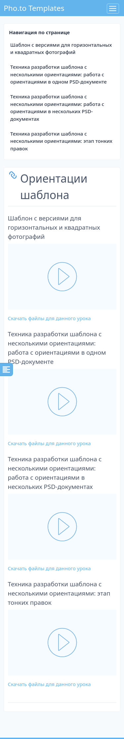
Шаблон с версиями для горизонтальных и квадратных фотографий (61, 48)
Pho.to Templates (34, 8)
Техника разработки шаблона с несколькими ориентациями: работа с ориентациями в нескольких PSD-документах (57, 107)
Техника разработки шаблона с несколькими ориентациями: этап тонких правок (61, 141)
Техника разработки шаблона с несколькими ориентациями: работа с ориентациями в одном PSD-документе (58, 74)
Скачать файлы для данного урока (49, 318)
